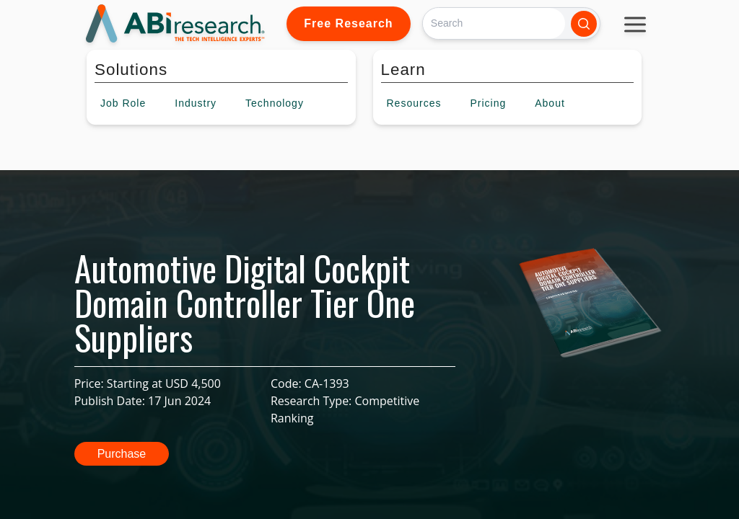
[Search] (494, 23)
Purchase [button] (122, 454)
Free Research (348, 23)
